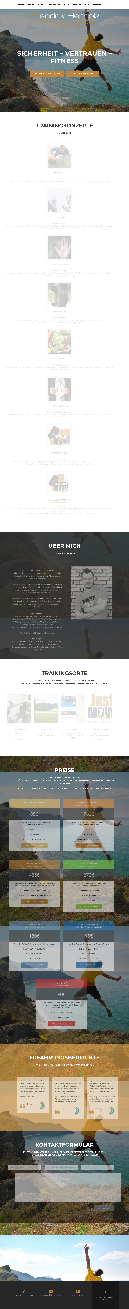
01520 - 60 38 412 (78, 1295)
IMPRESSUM (108, 4)
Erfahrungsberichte (81, 4)
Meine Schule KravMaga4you (47, 74)
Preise (67, 4)
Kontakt (97, 4)
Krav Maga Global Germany (82, 74)
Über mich (42, 4)
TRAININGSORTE (55, 4)
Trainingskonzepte (26, 4)
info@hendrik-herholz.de (51, 1295)
